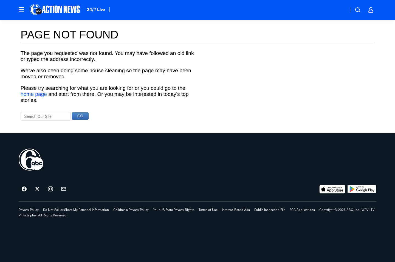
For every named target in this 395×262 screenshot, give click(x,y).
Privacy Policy (29, 209)
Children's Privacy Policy (131, 209)
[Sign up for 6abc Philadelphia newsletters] (63, 189)
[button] (21, 9)
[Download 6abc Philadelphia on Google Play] (362, 189)
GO (80, 116)
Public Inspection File (269, 209)
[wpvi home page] (31, 160)
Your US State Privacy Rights (173, 209)
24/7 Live (96, 9)
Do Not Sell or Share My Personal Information (76, 209)
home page (34, 94)
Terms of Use (208, 209)
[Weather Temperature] (341, 9)
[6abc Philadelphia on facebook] (24, 189)
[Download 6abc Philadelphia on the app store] (332, 189)
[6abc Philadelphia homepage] (55, 10)
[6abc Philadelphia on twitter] (37, 189)
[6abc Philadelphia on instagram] (50, 189)
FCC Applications (302, 209)
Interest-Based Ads (236, 209)
